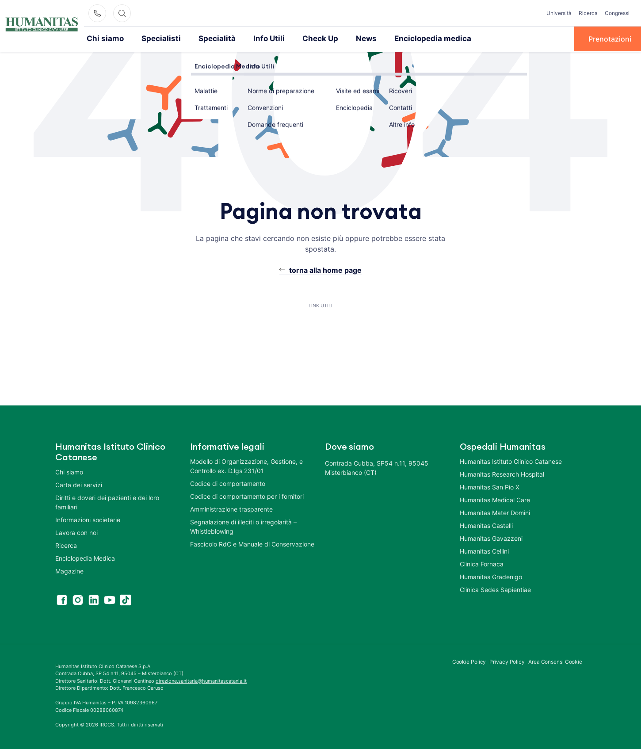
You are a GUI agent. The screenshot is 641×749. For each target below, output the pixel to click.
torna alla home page (325, 269)
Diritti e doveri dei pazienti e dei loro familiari (107, 501)
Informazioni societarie (87, 519)
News (346, 38)
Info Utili (254, 38)
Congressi (617, 13)
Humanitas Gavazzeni (491, 537)
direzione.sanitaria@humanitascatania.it (201, 680)
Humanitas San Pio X (489, 486)
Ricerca (588, 13)
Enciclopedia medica (408, 38)
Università (559, 13)
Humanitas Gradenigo (491, 576)
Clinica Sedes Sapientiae (495, 588)
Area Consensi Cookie (555, 660)
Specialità (206, 38)
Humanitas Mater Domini (495, 512)
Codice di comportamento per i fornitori (247, 495)
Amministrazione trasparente (231, 508)
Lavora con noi (76, 531)
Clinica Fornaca (482, 563)
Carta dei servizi (78, 484)
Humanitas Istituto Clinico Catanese (511, 460)
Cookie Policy (469, 660)
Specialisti (155, 38)
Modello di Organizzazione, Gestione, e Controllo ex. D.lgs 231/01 (246, 465)
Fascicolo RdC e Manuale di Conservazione (252, 543)
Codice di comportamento (227, 482)
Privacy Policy (507, 660)
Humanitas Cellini (484, 550)
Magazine (69, 570)
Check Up (303, 38)
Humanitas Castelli (486, 524)
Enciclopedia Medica (85, 557)
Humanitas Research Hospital (502, 473)
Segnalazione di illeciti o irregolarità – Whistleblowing (243, 525)
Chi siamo (103, 38)
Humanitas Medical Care (495, 499)
